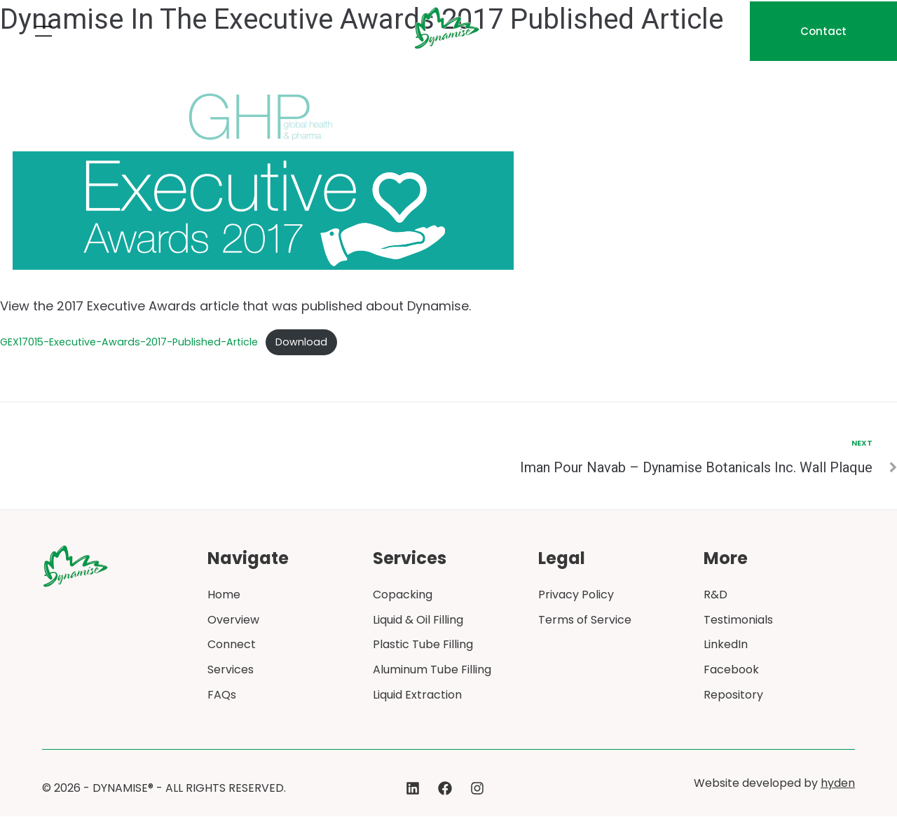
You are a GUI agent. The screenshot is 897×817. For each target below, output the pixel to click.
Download (302, 342)
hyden (838, 784)
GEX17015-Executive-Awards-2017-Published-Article (129, 342)
